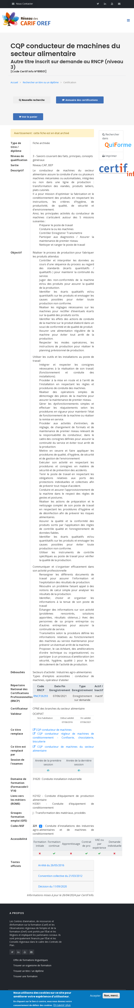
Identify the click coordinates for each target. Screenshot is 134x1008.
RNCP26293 (41, 696)
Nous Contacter (22, 3)
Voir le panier (28, 116)
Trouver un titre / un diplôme (33, 970)
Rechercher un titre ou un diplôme (41, 82)
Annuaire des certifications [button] (80, 100)
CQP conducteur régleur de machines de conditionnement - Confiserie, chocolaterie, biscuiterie (63, 737)
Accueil (14, 82)
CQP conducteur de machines (52, 730)
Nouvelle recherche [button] (32, 100)
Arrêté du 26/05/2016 (51, 865)
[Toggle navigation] (129, 20)
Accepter (95, 996)
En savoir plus (62, 1006)
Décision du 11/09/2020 (52, 886)
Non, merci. (111, 996)
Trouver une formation (30, 976)
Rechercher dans (112, 141)
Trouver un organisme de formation (37, 965)
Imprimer (109, 156)
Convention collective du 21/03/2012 (60, 876)
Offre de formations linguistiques (35, 960)
